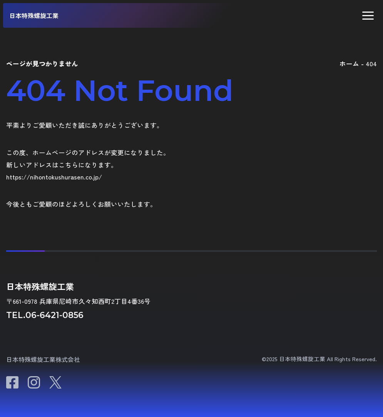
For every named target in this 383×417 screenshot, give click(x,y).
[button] (368, 16)
